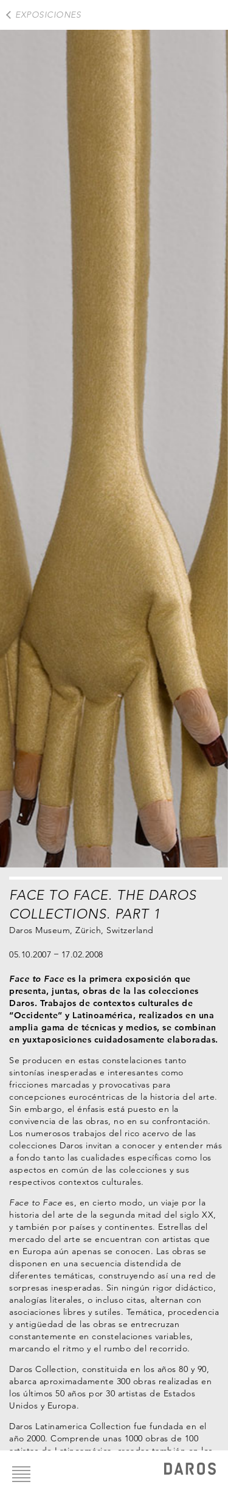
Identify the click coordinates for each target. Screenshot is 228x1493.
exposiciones (48, 14)
